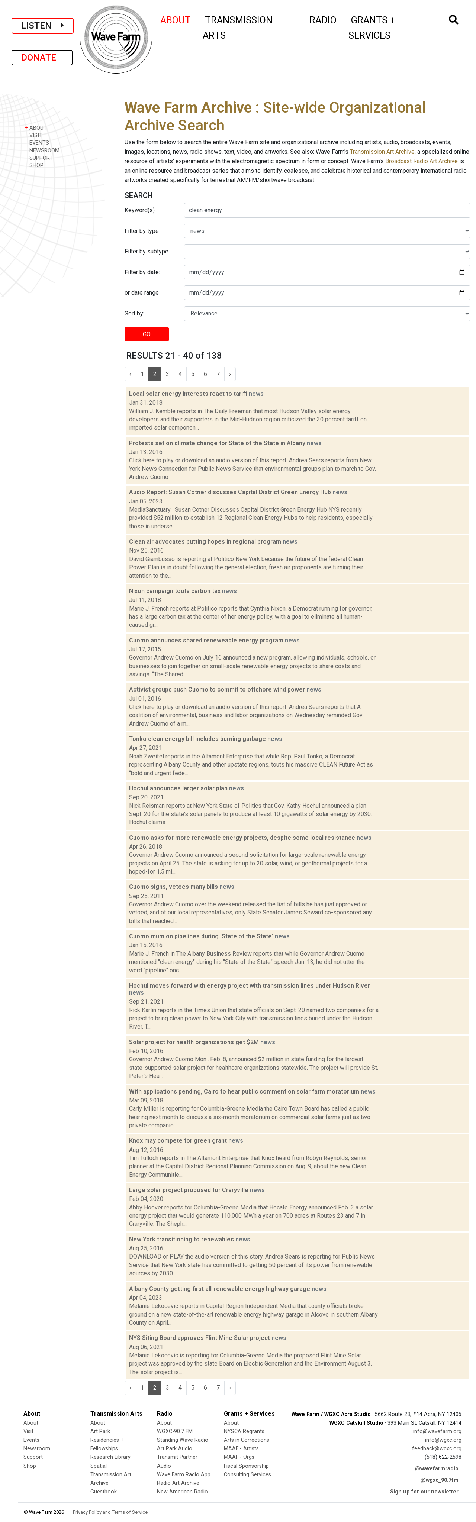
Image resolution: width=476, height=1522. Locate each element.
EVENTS (36, 142)
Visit (28, 1431)
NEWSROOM (42, 150)
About (30, 1423)
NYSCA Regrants (244, 1431)
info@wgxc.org (443, 1440)
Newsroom (36, 1448)
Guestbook (103, 1492)
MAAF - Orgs (239, 1457)
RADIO (323, 19)
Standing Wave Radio (182, 1440)
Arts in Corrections (246, 1440)
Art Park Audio (174, 1448)
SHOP (34, 165)
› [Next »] (230, 374)
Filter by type (142, 230)
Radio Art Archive (178, 1483)
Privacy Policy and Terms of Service (110, 1512)
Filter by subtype (146, 251)
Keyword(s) (140, 210)
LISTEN (42, 25)
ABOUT (176, 19)
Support (33, 1457)
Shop (29, 1466)
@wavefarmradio (437, 1469)
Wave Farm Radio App (183, 1474)
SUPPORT (38, 157)
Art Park (100, 1431)
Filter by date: (142, 272)
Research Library (110, 1457)
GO (147, 334)
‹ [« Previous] (130, 374)
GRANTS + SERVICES (388, 27)
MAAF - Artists (241, 1448)
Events (31, 1440)
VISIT (33, 135)
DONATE (42, 57)
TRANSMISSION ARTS (238, 27)
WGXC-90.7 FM (175, 1431)
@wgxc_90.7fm (440, 1480)
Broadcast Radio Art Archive (421, 161)
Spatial (98, 1466)
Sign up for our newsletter (424, 1492)
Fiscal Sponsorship (246, 1466)
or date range (142, 292)
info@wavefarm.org (437, 1431)
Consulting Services (247, 1474)
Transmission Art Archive (382, 151)
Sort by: (134, 313)
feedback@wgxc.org (436, 1448)
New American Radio (182, 1492)
